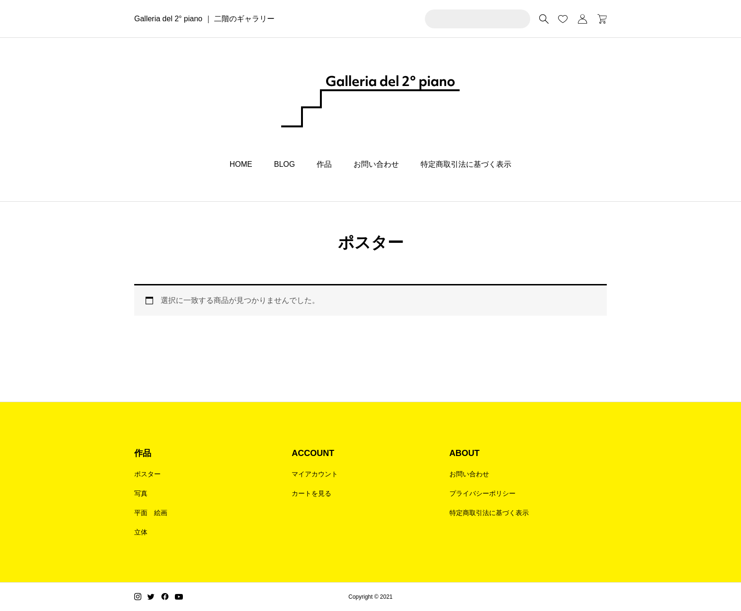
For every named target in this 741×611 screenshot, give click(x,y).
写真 (140, 493)
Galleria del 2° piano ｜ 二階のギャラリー (204, 19)
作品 (324, 164)
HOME (241, 164)
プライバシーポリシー (482, 493)
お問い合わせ (376, 164)
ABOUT (464, 453)
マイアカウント (315, 474)
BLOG (284, 164)
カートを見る (311, 493)
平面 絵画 (150, 512)
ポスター (147, 474)
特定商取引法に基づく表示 (466, 164)
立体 (140, 532)
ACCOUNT (313, 453)
